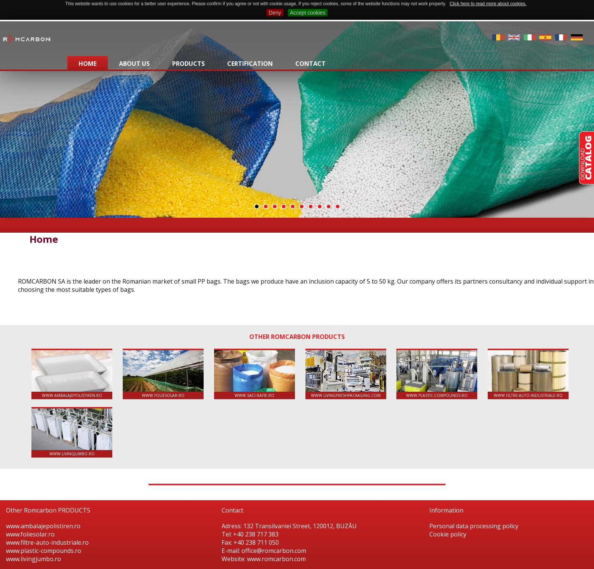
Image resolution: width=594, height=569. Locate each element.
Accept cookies (307, 13)
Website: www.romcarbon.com (264, 559)
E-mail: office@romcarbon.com (264, 551)
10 (337, 206)
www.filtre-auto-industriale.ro (528, 374)
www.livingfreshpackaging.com (345, 374)
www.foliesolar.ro (163, 374)
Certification (250, 63)
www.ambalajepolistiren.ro (71, 374)
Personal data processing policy (473, 526)
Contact (310, 63)
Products (188, 63)
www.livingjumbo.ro (71, 432)
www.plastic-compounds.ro (436, 374)
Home (88, 63)
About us (134, 63)
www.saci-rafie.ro (254, 374)
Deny (275, 13)
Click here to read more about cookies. (488, 3)
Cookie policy (447, 534)
